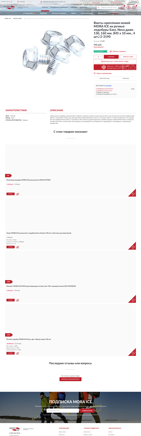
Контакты (83, 7)
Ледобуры (43, 13)
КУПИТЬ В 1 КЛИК (128, 56)
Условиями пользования (86, 402)
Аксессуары (115, 13)
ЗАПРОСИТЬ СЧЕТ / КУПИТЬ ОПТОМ (115, 61)
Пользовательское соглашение (94, 427)
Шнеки (73, 13)
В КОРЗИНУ (111, 56)
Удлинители (102, 13)
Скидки (112, 422)
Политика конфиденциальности (119, 425)
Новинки (73, 7)
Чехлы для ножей (87, 13)
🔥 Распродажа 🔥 (29, 13)
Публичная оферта (90, 425)
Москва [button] (108, 85)
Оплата (62, 422)
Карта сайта (88, 422)
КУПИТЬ (10, 187)
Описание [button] (126, 78)
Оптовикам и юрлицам (59, 7)
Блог (111, 419)
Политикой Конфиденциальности (70, 402)
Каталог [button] (45, 7)
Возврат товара (64, 425)
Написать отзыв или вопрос (70, 366)
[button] (116, 2)
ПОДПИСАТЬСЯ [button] (87, 398)
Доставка (63, 419)
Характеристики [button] (104, 78)
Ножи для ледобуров (59, 13)
